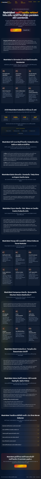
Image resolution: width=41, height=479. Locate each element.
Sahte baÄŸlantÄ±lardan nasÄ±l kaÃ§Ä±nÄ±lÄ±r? (11, 444)
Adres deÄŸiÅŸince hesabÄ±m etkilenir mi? (10, 429)
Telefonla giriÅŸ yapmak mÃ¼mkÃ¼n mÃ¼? (10, 433)
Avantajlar (30, 1)
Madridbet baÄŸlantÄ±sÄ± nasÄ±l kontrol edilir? (11, 425)
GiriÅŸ (39, 1)
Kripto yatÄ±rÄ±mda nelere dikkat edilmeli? (10, 437)
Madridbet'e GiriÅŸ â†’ (16, 30)
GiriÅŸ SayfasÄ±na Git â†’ (20, 466)
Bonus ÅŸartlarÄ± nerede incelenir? (9, 440)
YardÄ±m (34, 1)
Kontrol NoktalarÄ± (9, 2)
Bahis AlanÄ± (16, 2)
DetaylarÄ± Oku (26, 30)
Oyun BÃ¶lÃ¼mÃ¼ (23, 2)
